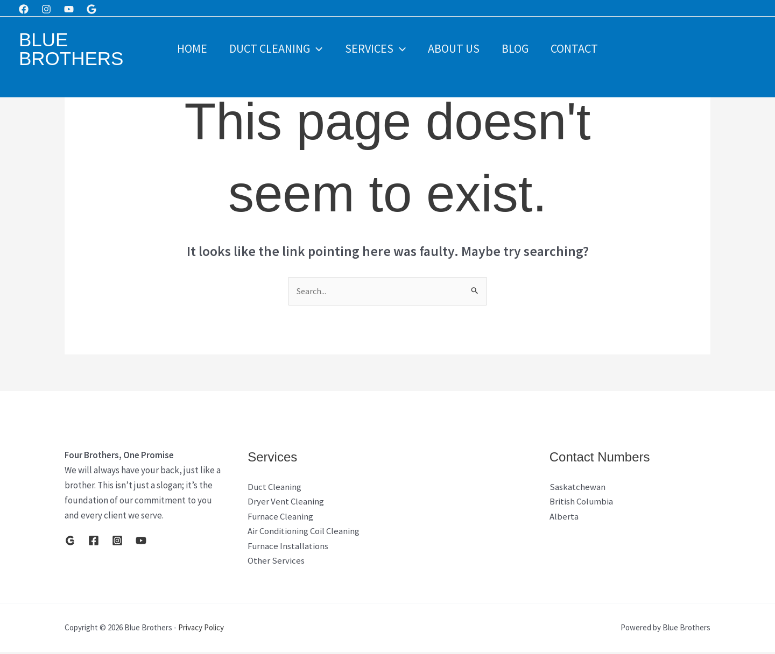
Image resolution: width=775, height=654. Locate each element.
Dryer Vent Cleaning (286, 503)
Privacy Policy (201, 629)
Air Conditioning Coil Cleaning (304, 533)
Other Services (276, 563)
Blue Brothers (71, 49)
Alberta (564, 518)
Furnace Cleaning (281, 518)
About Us (454, 48)
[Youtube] (69, 9)
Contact (578, 48)
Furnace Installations (288, 548)
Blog (517, 48)
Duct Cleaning (273, 48)
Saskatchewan (577, 488)
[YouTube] (141, 541)
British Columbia (581, 503)
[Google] (91, 9)
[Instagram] (46, 9)
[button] (314, 48)
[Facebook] (24, 9)
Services (374, 48)
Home (188, 48)
